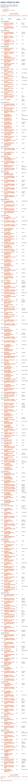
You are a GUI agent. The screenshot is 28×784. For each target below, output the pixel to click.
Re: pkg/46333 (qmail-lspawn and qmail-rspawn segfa (9, 133)
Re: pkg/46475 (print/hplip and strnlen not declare (9, 41)
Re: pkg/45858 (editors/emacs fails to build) (9, 627)
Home (2, 778)
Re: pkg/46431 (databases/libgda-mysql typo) (9, 528)
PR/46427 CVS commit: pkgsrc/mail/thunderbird (9, 461)
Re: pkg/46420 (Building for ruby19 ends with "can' (9, 617)
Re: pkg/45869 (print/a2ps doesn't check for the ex (9, 140)
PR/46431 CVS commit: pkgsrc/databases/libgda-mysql (9, 525)
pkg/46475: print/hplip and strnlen (9, 44)
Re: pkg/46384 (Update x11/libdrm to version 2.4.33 (9, 570)
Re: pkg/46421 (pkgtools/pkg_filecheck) (9, 584)
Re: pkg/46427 (7, 99)
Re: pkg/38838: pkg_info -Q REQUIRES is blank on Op (10, 381)
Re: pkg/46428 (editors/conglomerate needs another (9, 501)
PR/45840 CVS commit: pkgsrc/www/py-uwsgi (9, 243)
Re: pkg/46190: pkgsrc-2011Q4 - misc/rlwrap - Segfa (9, 727)
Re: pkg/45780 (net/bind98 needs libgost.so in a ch (8, 115)
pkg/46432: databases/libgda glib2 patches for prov (9, 536)
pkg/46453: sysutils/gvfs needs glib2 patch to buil (9, 290)
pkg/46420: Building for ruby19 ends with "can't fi (10, 631)
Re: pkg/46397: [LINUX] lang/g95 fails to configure (9, 659)
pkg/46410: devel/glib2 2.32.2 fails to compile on (9, 699)
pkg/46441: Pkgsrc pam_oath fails (8, 441)
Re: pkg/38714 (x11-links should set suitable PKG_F (9, 389)
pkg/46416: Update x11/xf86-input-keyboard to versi (9, 676)
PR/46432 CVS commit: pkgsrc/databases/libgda (9, 490)
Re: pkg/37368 (7, 299)
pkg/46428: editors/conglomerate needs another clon (9, 560)
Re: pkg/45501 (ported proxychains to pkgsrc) (9, 680)
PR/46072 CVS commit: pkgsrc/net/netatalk (9, 404)
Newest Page (11, 15)
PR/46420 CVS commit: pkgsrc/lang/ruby (9, 620)
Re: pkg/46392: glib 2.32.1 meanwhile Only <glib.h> (9, 732)
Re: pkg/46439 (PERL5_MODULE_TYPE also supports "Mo (9, 158)
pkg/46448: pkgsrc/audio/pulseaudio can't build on (9, 363)
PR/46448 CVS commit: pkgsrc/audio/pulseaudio (9, 293)
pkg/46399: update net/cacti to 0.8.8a (8, 740)
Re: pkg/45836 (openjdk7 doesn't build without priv (9, 206)
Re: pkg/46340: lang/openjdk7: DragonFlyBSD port (8, 493)
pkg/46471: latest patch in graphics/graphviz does (9, 97)
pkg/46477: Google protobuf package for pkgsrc (9, 37)
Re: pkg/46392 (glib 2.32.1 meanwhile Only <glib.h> (9, 643)
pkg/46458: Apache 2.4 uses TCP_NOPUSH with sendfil (9, 196)
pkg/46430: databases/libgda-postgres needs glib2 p (9, 552)
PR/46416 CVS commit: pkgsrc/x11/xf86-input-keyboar (9, 635)
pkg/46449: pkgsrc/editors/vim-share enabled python (9, 353)
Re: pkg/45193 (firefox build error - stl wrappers (9, 250)
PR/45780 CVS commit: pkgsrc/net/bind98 (9, 130)
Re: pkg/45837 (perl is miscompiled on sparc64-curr (9, 747)
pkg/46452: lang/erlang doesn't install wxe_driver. (9, 317)
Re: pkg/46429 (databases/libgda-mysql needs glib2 (9, 481)
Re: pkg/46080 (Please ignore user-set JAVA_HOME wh (9, 153)
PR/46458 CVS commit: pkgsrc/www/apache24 (9, 169)
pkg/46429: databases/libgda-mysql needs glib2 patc (9, 556)
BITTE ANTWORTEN (8, 505)
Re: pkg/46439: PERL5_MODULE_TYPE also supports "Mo (9, 371)
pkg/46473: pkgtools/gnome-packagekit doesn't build (9, 57)
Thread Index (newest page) (9, 10)
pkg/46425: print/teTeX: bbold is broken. (9, 581)
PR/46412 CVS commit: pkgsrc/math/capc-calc (9, 599)
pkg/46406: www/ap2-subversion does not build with (9, 710)
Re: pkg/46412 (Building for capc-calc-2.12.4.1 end (9, 595)
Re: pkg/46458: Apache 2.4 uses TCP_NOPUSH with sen (9, 181)
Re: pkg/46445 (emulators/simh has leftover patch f (8, 414)
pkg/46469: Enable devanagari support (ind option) (9, 111)
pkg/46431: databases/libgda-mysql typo (9, 542)
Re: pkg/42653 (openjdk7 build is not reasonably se (9, 149)
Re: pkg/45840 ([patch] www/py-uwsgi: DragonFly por (9, 144)
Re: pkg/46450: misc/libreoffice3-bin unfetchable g (8, 334)
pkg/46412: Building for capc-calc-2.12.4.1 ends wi (9, 688)
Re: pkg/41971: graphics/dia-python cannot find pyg (8, 330)
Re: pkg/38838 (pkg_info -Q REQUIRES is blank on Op (10, 357)
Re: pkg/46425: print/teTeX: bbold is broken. (8, 497)
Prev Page (3, 15)
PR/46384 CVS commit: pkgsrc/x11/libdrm (9, 567)
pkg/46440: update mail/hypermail (8, 443)
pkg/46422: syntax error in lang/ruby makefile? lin (9, 611)
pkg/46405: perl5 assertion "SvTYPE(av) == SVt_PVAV (9, 723)
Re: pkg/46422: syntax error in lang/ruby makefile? (9, 602)
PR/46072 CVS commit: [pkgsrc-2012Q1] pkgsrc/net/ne (9, 302)
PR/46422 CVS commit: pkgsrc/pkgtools (9, 549)
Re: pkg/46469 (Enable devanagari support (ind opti (9, 105)
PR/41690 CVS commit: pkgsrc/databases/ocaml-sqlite (9, 309)
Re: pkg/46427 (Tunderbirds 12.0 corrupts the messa (8, 464)
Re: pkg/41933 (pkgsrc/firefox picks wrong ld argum (8, 274)
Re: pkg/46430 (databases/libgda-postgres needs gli (8, 477)
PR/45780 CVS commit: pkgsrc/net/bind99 (9, 108)
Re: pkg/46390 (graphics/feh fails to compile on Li (8, 668)
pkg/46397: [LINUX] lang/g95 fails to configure (8, 754)
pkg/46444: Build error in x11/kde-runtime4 (9, 433)
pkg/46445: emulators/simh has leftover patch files (8, 422)
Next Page (24, 15)
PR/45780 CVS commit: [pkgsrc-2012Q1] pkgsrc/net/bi (9, 60)
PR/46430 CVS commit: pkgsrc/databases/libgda (9, 485)
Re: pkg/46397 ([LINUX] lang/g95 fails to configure (9, 590)
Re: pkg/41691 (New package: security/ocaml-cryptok (9, 411)
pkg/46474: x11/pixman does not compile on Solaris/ (9, 53)
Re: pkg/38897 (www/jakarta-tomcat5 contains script (9, 385)
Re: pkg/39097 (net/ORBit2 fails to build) (9, 379)
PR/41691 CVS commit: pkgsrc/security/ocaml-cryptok (9, 407)
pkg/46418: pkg (7, 648)
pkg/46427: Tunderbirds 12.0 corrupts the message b (9, 578)
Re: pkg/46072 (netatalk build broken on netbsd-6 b (9, 222)
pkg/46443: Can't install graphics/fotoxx (9, 436)
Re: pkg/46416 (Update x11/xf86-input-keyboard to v (9, 639)
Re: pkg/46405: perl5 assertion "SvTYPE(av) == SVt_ (9, 696)
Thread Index (6, 9)
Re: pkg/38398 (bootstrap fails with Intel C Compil (9, 393)
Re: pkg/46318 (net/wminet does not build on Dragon (9, 233)
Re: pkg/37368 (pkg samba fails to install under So (8, 277)
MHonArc (10, 780)
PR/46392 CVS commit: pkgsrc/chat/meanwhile (9, 647)
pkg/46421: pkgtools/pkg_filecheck (9, 614)
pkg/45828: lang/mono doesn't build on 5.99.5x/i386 (9, 49)
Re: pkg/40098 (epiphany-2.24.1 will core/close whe (10, 321)
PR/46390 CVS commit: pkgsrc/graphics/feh (9, 760)
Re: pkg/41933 (7, 280)
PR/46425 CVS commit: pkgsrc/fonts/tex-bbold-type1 (9, 517)
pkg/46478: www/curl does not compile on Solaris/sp (8, 24)
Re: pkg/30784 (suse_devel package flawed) (9, 651)
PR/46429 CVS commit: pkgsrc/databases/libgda (9, 488)
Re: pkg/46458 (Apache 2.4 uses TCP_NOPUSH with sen (9, 162)
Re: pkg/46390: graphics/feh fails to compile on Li (8, 770)
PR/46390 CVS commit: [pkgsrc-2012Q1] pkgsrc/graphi (9, 663)
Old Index (5, 11)
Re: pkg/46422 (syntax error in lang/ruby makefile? (9, 545)
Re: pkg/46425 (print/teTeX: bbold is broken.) (9, 574)
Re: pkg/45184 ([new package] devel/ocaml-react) (9, 27)
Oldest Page (17, 15)
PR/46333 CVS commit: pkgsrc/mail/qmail (9, 137)
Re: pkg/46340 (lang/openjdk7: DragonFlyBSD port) (8, 264)
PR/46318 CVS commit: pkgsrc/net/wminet (9, 237)
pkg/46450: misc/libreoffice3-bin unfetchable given (8, 349)
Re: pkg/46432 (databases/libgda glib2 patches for (9, 474)
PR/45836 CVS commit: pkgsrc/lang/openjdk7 (9, 209)
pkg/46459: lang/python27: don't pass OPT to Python (8, 173)
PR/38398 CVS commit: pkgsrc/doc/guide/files (9, 396)
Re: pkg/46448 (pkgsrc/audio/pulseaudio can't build (10, 270)
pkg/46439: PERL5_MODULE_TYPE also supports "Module (9, 446)
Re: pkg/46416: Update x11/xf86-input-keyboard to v (9, 672)
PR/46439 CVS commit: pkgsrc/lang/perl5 (9, 166)
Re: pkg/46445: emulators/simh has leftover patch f (8, 367)
